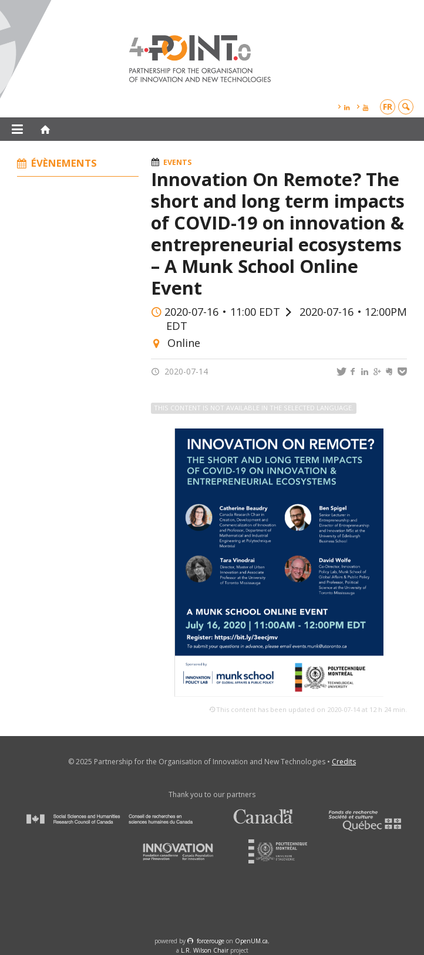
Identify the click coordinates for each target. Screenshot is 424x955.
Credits (344, 762)
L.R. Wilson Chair (204, 950)
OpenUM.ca (251, 941)
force (210, 941)
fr (387, 106)
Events (177, 162)
